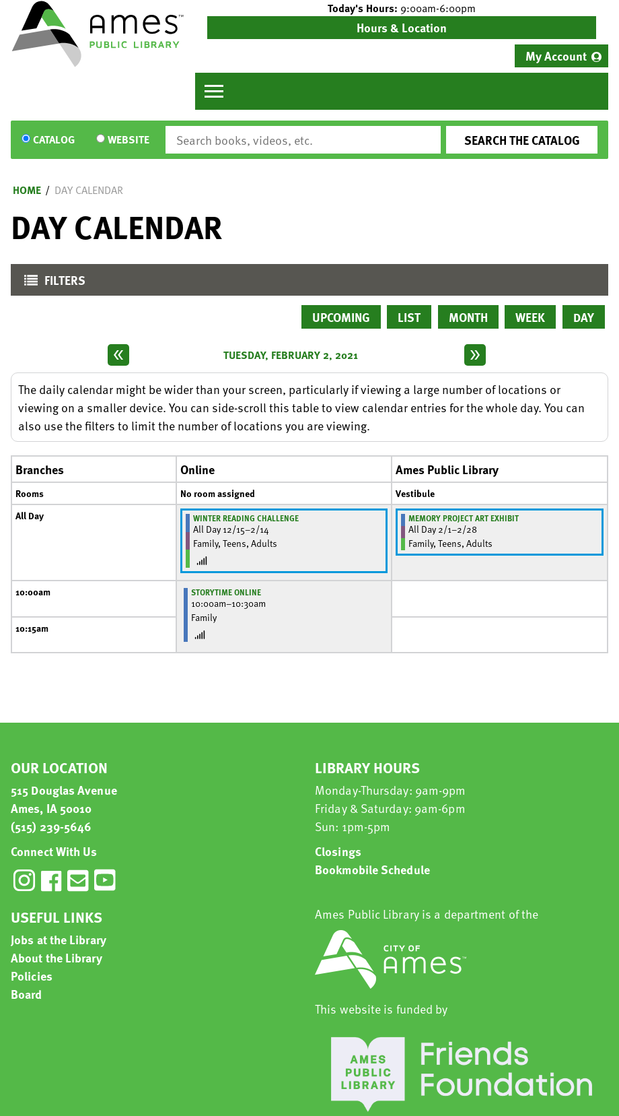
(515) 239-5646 (51, 826)
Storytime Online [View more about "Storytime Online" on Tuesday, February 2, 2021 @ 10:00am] (226, 592)
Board (26, 994)
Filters (51, 283)
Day (583, 317)
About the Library (56, 957)
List (409, 317)
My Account (556, 55)
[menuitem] (561, 55)
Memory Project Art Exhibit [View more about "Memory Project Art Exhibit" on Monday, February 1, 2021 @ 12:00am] (463, 518)
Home (27, 190)
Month (468, 317)
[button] (401, 8)
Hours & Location (402, 27)
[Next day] (475, 355)
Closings (338, 851)
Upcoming (341, 317)
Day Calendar (88, 190)
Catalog (54, 140)
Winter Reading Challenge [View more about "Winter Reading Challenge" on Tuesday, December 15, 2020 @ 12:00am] (246, 518)
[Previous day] (118, 355)
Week (530, 317)
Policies (31, 975)
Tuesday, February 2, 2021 (290, 355)
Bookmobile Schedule (372, 869)
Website (128, 140)
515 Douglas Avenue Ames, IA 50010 (64, 799)
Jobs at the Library (58, 939)
